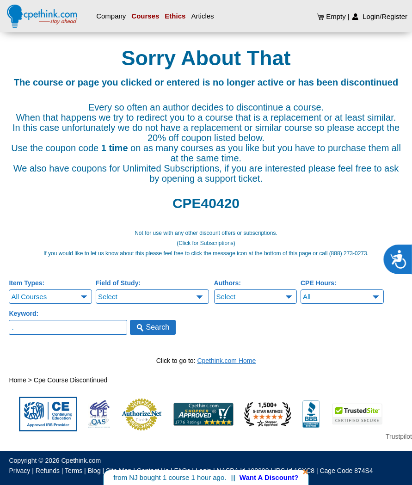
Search (152, 327)
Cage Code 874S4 (346, 470)
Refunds (48, 470)
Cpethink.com (81, 460)
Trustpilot (399, 436)
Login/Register (379, 16)
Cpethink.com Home (226, 360)
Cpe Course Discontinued (71, 380)
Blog (94, 470)
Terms (73, 470)
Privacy (19, 470)
